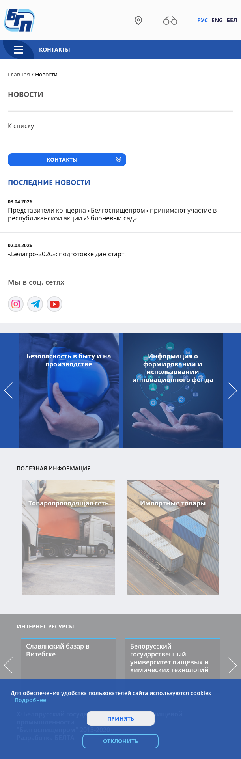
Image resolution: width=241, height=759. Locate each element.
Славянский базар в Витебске (58, 650)
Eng (217, 20)
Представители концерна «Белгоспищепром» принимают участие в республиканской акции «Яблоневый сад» (112, 214)
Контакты (54, 49)
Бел (231, 20)
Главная (19, 74)
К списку (21, 126)
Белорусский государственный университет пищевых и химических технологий (169, 658)
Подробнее (30, 700)
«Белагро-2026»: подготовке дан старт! (67, 254)
